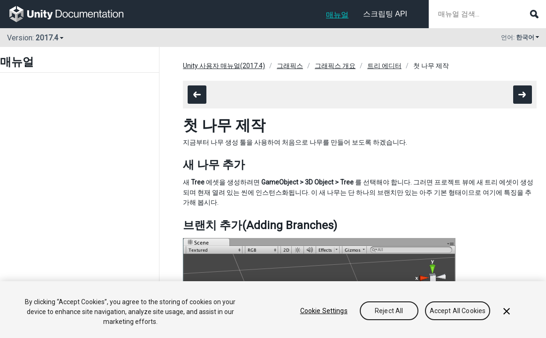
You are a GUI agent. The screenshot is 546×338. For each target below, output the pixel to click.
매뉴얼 (337, 15)
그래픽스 (290, 65)
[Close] (506, 311)
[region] (273, 309)
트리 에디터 (384, 65)
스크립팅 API (385, 14)
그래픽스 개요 (335, 65)
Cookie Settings (324, 311)
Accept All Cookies (458, 311)
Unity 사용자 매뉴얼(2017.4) (224, 65)
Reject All (389, 311)
